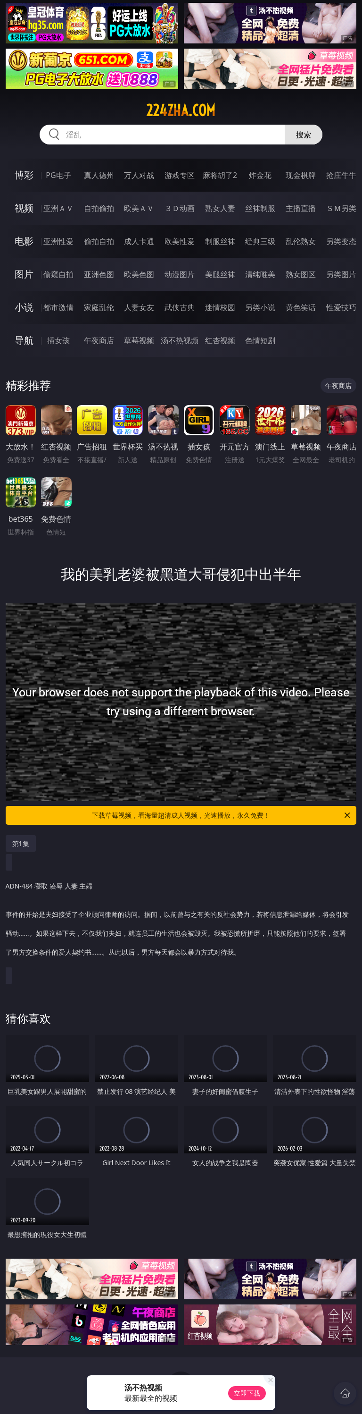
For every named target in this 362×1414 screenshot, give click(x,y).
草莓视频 (139, 340)
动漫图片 (180, 274)
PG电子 (58, 175)
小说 (24, 307)
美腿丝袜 (220, 274)
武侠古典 (180, 307)
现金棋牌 (301, 175)
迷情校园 (220, 307)
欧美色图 (139, 274)
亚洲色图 (99, 274)
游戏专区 (180, 175)
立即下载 (247, 1393)
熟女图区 (301, 274)
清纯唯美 (260, 274)
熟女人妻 (220, 208)
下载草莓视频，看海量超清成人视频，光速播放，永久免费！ (222, 815)
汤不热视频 (179, 340)
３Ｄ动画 (180, 208)
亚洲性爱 (58, 241)
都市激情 (58, 307)
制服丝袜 (220, 241)
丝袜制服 (260, 208)
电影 (24, 241)
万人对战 (139, 175)
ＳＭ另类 (341, 208)
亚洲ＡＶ (58, 208)
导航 (24, 340)
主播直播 (301, 208)
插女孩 (58, 340)
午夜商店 (99, 340)
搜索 (303, 134)
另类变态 (341, 241)
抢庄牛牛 (341, 175)
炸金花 (260, 175)
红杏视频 (220, 340)
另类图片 (341, 274)
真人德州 (99, 175)
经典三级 (260, 241)
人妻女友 (139, 307)
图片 (24, 274)
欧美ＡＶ (139, 208)
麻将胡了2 (220, 175)
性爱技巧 (341, 307)
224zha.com (180, 110)
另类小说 (260, 307)
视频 (24, 208)
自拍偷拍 (99, 208)
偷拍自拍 (99, 241)
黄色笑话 (301, 307)
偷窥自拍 (58, 274)
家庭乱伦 (99, 307)
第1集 (20, 843)
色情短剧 (260, 340)
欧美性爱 (180, 241)
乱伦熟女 (301, 241)
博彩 (24, 175)
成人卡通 (139, 241)
